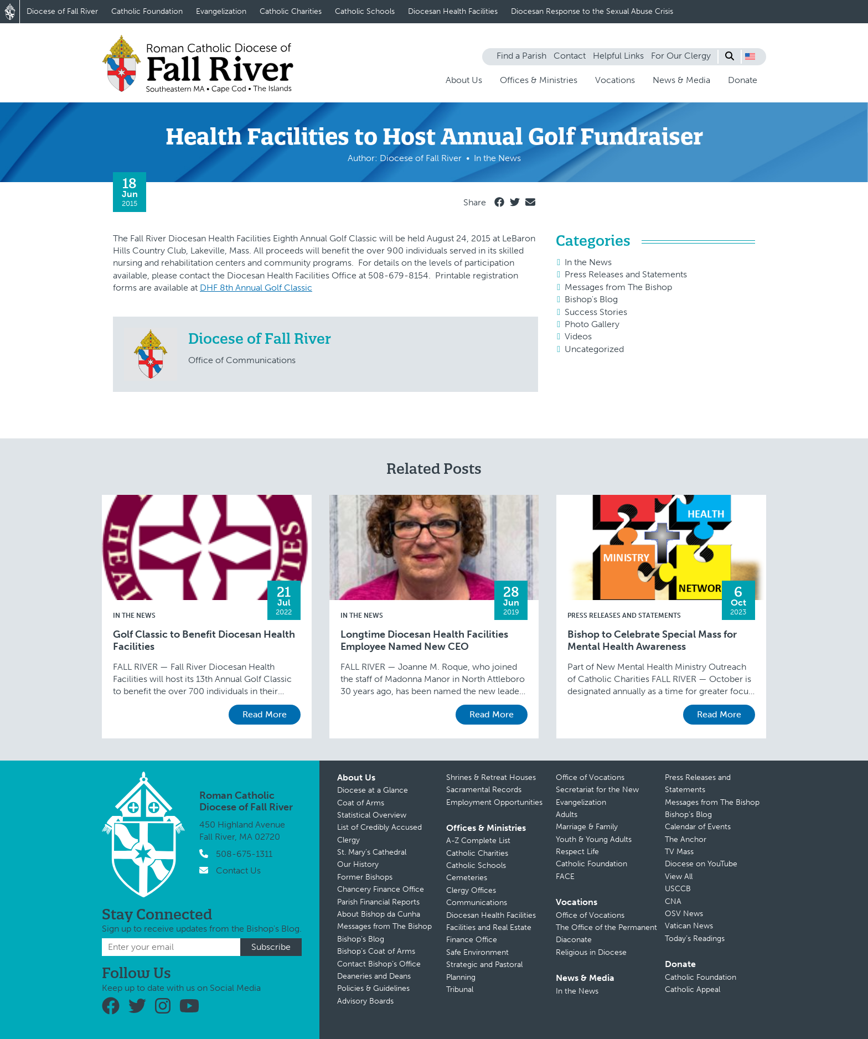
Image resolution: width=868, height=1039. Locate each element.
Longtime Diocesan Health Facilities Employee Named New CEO (424, 641)
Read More (264, 714)
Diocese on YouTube (701, 864)
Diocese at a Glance (372, 790)
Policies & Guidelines (373, 988)
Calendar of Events (698, 826)
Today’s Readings (695, 938)
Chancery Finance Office (380, 889)
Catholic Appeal (692, 989)
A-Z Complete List (478, 840)
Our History (358, 864)
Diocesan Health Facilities (453, 11)
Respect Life (577, 851)
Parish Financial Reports (378, 902)
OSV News (684, 913)
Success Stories (596, 312)
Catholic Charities (291, 11)
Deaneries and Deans (374, 976)
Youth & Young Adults (594, 839)
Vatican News (689, 926)
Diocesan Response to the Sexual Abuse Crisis (592, 11)
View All (679, 876)
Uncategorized (594, 349)
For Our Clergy (681, 55)
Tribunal (459, 989)
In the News (588, 262)
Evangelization (221, 11)
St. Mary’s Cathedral (371, 852)
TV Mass (679, 851)
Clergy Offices (471, 890)
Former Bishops (364, 877)
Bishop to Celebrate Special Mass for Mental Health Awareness (652, 641)
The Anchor (685, 839)
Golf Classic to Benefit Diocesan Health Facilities (204, 641)
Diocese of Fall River (62, 11)
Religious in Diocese (591, 952)
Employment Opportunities (494, 802)
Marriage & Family (587, 826)
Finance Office (471, 939)
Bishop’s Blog (360, 939)
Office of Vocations (590, 777)
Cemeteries (466, 877)
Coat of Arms (360, 803)
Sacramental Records (483, 789)
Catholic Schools (365, 11)
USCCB (678, 888)
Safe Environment (477, 952)
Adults (566, 814)
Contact (570, 55)
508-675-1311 (244, 854)
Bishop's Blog (591, 299)
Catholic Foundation (147, 11)
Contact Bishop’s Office (379, 964)
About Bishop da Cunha (378, 914)
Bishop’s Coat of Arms (376, 951)
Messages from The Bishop (618, 287)
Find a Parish (521, 55)
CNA (673, 901)
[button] (750, 56)
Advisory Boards (365, 1001)
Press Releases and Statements (626, 274)
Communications (476, 902)
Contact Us (238, 870)
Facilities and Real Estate (488, 927)
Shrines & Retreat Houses (491, 777)
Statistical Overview (371, 815)
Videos (578, 336)
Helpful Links (618, 55)
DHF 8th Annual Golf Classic (256, 287)
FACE (565, 876)
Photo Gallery (592, 324)
